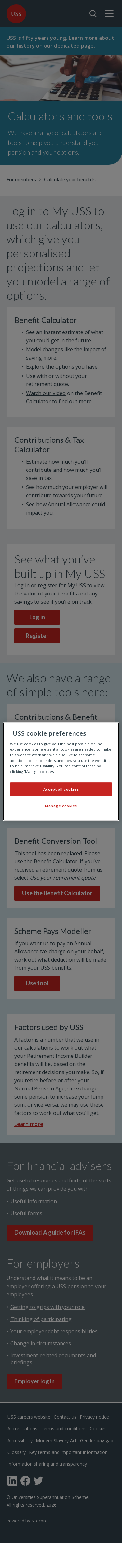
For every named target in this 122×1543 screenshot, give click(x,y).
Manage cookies (61, 805)
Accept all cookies (61, 789)
